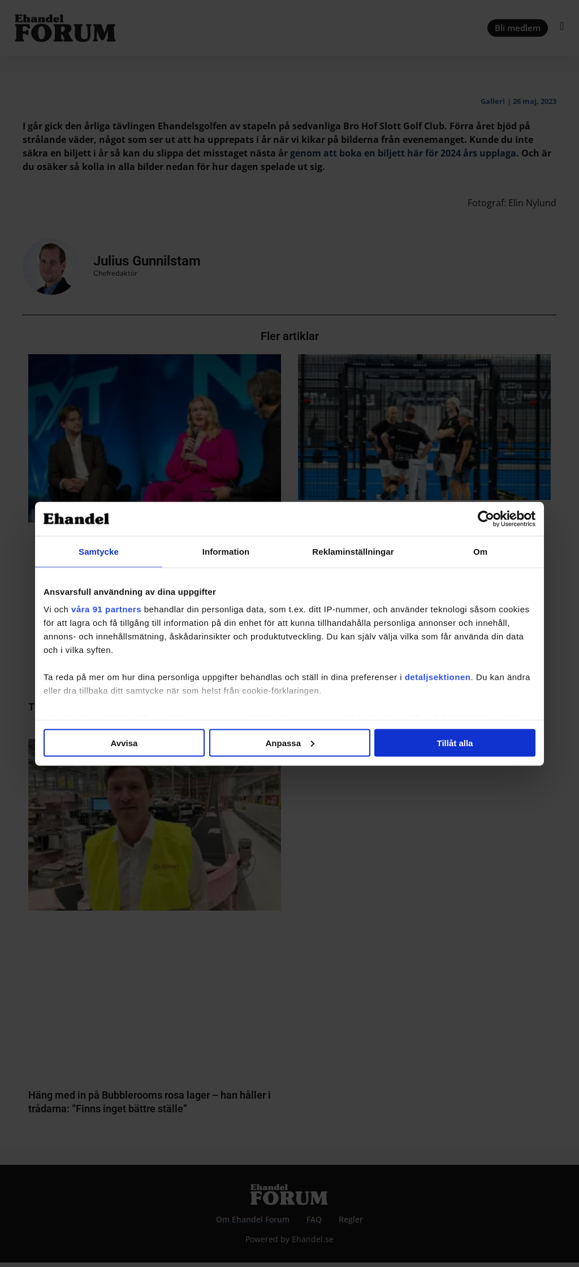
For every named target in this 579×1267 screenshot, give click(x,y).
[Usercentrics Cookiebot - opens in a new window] (486, 518)
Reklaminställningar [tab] (353, 551)
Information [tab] (226, 551)
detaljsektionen (438, 677)
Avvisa (124, 742)
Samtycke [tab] (99, 551)
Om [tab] (480, 551)
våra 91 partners (106, 609)
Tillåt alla (455, 742)
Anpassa (289, 742)
